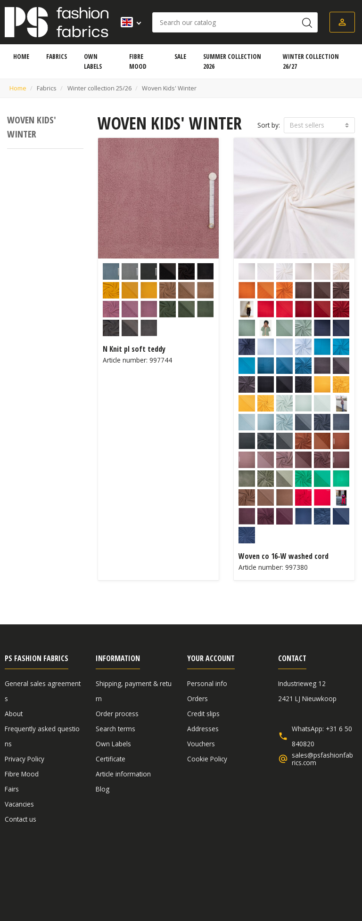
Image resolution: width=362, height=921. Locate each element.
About (14, 713)
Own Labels (113, 743)
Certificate (110, 758)
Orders (197, 698)
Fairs (12, 788)
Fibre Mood (22, 773)
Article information (123, 773)
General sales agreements (44, 869)
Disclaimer (115, 869)
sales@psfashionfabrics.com (322, 759)
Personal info (207, 683)
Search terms (115, 728)
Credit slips (203, 713)
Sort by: (268, 125)
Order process (117, 713)
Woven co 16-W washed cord (284, 556)
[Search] (235, 22)
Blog (102, 788)
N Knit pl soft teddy (134, 349)
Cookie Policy (207, 758)
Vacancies (19, 804)
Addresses (203, 728)
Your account (211, 658)
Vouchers (201, 743)
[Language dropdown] (128, 22)
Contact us (20, 819)
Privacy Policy (24, 758)
